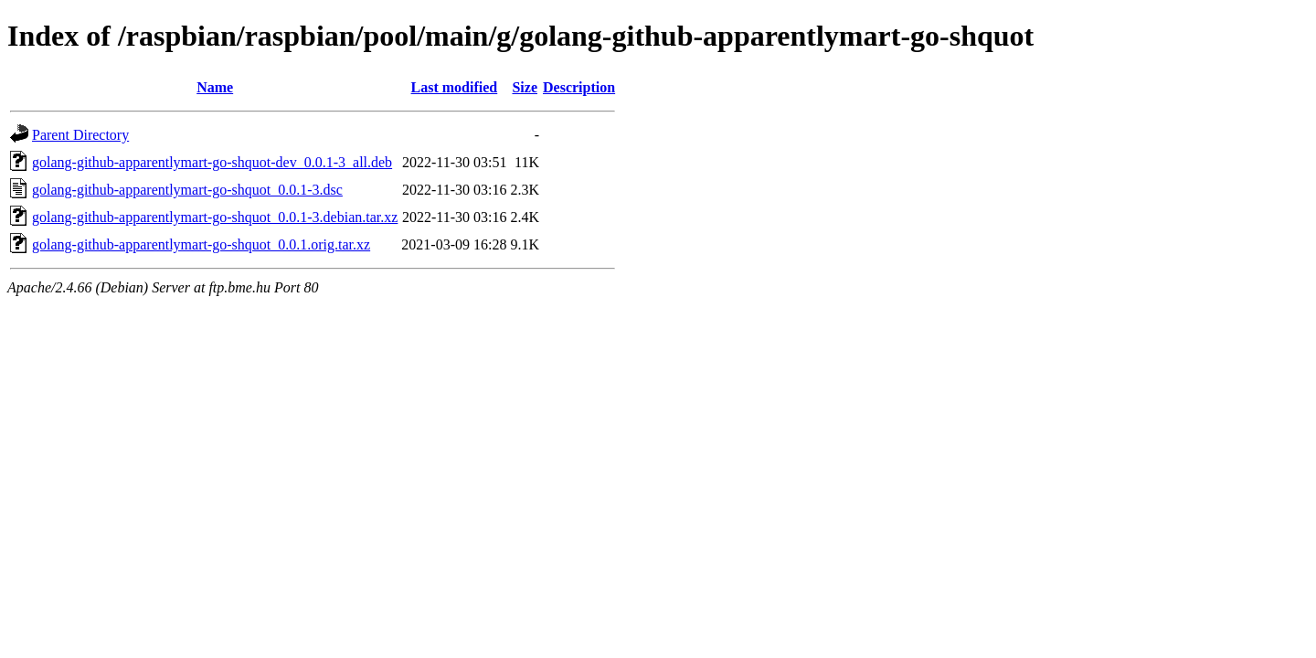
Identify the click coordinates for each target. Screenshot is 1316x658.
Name (214, 87)
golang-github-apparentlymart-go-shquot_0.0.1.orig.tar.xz (201, 244)
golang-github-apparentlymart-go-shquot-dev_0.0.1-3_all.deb (212, 162)
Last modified (454, 87)
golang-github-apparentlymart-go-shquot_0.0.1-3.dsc (187, 189)
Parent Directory (80, 135)
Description (579, 87)
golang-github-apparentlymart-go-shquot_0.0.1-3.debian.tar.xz (215, 217)
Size (524, 87)
